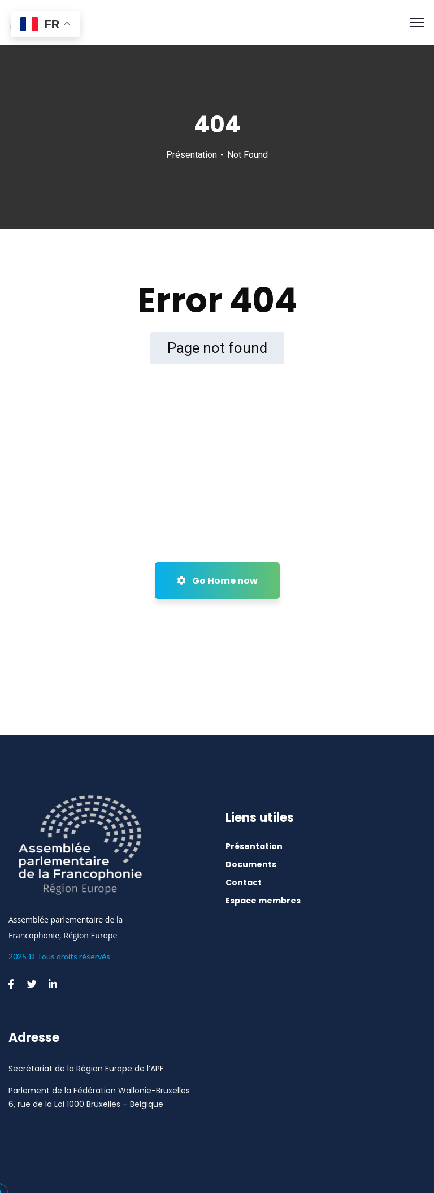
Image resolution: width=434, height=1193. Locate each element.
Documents (250, 864)
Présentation (191, 154)
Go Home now (217, 580)
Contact (243, 882)
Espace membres (263, 900)
